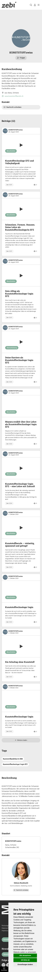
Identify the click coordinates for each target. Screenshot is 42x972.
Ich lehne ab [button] (25, 960)
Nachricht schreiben (12, 107)
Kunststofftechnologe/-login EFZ (15, 764)
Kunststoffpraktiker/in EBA (13, 759)
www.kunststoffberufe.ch (12, 96)
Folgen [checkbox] (21, 58)
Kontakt (6, 940)
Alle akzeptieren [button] (25, 955)
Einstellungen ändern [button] (25, 964)
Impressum (6, 931)
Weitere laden (21, 740)
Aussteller (4, 969)
